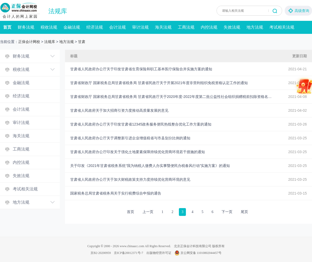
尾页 (244, 212)
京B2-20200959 (100, 253)
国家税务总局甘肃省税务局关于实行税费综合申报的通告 (115, 193)
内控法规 (209, 27)
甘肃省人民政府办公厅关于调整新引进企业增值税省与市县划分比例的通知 (130, 138)
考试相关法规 (281, 27)
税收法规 (49, 27)
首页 (7, 27)
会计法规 (117, 27)
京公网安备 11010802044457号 (198, 253)
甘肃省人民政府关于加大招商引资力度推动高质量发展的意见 (119, 110)
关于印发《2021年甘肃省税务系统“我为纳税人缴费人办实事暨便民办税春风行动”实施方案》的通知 (150, 166)
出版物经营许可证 (158, 253)
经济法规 (94, 27)
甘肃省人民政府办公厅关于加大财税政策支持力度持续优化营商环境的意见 (130, 179)
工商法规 (186, 27)
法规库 (57, 11)
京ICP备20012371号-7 (128, 253)
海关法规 (163, 27)
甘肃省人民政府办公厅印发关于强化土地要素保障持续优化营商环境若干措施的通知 (137, 152)
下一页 (227, 212)
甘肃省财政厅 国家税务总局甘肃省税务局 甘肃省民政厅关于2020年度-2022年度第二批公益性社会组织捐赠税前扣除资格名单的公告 (171, 97)
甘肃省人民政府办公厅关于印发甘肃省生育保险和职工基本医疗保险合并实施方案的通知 (141, 69)
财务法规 (26, 27)
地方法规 (254, 27)
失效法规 (232, 27)
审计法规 (140, 27)
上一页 (147, 212)
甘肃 (81, 42)
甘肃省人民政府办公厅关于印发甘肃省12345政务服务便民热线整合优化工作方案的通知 (140, 124)
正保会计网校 (29, 42)
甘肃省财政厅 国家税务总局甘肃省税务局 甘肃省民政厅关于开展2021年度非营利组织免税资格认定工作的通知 (159, 83)
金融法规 (71, 27)
